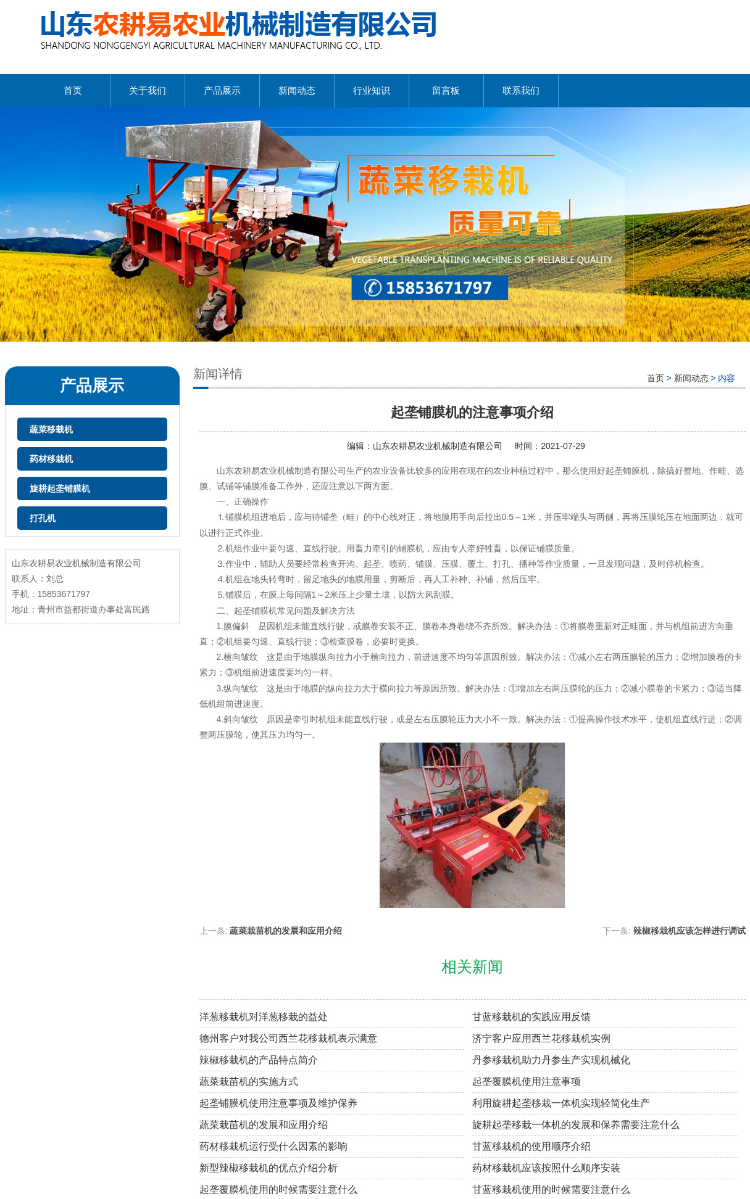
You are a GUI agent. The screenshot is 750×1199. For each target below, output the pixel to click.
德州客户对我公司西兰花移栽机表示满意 (288, 1038)
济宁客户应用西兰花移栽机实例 (541, 1038)
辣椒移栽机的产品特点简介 (258, 1060)
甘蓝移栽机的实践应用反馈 (531, 1017)
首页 (73, 90)
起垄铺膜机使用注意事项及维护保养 (278, 1103)
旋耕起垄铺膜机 (60, 488)
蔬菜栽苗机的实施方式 (248, 1081)
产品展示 (222, 90)
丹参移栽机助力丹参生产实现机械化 (551, 1060)
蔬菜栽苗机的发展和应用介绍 (286, 931)
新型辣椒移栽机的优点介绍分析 (268, 1168)
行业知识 (371, 90)
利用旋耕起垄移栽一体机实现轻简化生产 (561, 1103)
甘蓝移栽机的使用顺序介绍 (531, 1146)
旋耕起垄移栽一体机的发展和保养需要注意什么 (576, 1124)
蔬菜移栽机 (51, 429)
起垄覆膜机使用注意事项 (526, 1081)
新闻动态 (296, 90)
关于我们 (147, 90)
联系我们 (521, 90)
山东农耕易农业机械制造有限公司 (437, 446)
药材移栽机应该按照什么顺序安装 (546, 1168)
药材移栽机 (51, 459)
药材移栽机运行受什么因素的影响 (273, 1146)
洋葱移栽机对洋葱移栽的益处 (263, 1017)
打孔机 (43, 518)
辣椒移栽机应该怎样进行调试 (689, 931)
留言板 (446, 90)
